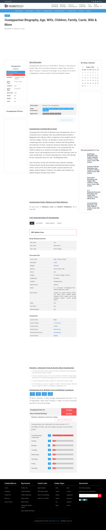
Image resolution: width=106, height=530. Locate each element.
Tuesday (16, 78)
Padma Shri (24, 488)
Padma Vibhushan (26, 495)
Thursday (34, 459)
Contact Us (8, 495)
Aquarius (69, 502)
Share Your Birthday (43, 495)
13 (14, 77)
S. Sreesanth (57, 323)
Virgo (15, 93)
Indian (55, 262)
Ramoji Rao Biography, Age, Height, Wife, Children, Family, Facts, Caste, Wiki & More (93, 182)
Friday (33, 464)
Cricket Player (19, 11)
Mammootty (57, 329)
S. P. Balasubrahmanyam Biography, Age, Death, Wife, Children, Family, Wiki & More (93, 194)
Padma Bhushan (25, 491)
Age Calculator (42, 488)
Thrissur (16, 81)
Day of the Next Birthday (38, 413)
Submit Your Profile (43, 498)
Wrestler (38, 11)
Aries (56, 488)
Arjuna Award (25, 498)
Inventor (88, 11)
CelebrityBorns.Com (54, 521)
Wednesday (35, 454)
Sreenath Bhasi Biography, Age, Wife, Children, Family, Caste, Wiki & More (93, 206)
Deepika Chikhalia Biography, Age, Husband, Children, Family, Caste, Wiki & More (93, 170)
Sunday (33, 441)
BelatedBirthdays (63, 5)
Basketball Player (60, 11)
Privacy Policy (8, 502)
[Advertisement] (53, 44)
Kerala (20, 81)
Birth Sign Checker (43, 491)
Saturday (34, 468)
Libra (68, 488)
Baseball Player (48, 11)
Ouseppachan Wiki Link (66, 120)
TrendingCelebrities (82, 5)
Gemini (57, 495)
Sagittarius (70, 495)
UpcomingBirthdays (55, 5)
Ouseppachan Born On (37, 410)
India (15, 86)
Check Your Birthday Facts (64, 420)
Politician (81, 11)
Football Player (71, 11)
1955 (22, 77)
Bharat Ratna (25, 502)
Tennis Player (29, 11)
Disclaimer (7, 491)
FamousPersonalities (72, 5)
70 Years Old (17, 88)
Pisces (68, 505)
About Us (7, 498)
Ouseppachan (15, 66)
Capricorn (69, 498)
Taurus (57, 491)
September (18, 77)
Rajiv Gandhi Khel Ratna (28, 511)
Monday (34, 445)
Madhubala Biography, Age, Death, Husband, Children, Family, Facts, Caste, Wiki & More (93, 158)
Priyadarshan (57, 332)
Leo (56, 502)
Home (6, 488)
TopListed (90, 5)
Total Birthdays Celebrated (36, 436)
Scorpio (69, 491)
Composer (16, 69)
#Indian (7, 15)
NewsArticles (96, 5)
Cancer (57, 498)
